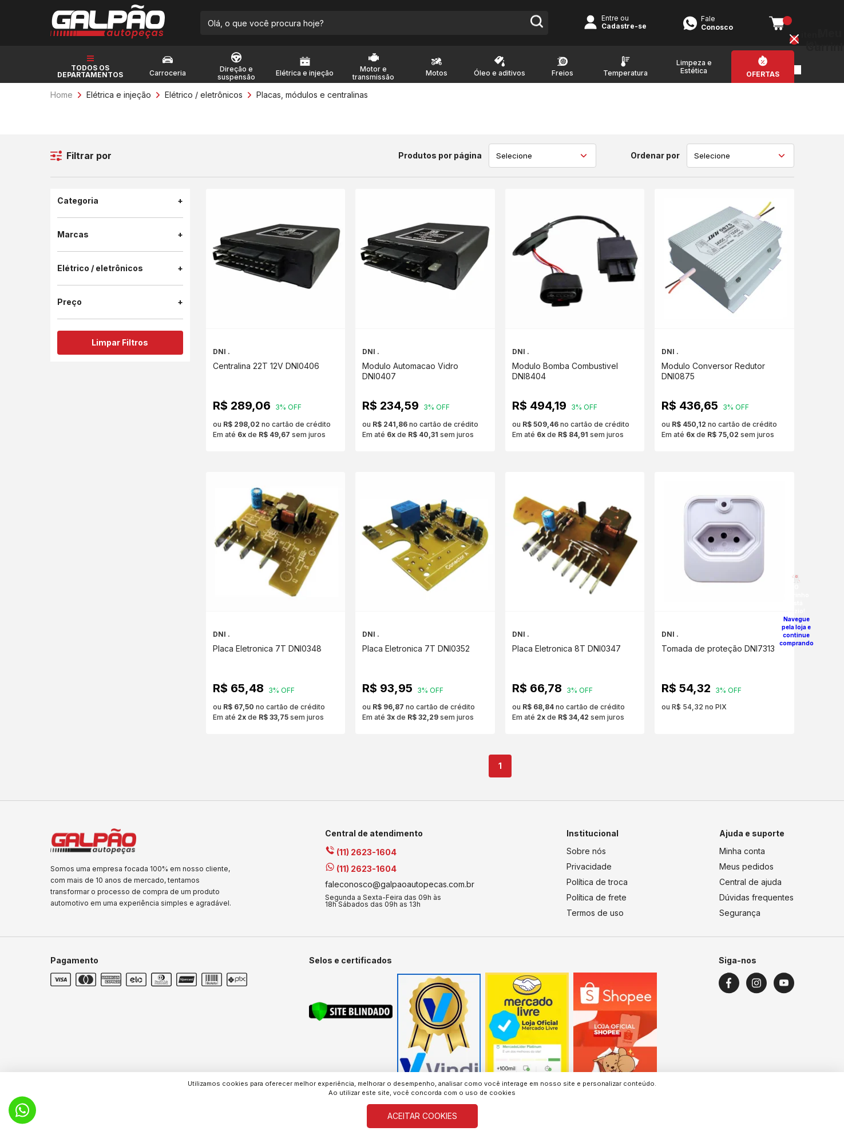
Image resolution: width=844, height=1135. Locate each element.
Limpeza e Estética (694, 67)
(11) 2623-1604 (361, 852)
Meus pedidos (746, 866)
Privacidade (589, 866)
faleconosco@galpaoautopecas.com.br (399, 884)
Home (61, 95)
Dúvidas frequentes (756, 897)
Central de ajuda (750, 882)
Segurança (739, 913)
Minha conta (742, 851)
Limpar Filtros (120, 342)
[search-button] (536, 22)
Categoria (120, 201)
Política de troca (597, 882)
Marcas (120, 234)
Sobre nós (586, 851)
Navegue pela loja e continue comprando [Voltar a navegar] (796, 631)
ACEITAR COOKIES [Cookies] (422, 1116)
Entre (610, 18)
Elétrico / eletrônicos (204, 95)
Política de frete (596, 897)
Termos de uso (595, 913)
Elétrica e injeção (118, 95)
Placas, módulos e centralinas (312, 95)
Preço (120, 302)
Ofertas (762, 74)
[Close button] (794, 40)
